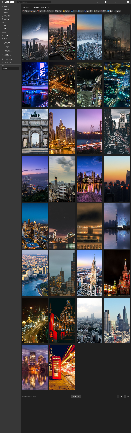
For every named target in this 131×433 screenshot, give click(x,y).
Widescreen (6, 62)
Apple (4, 38)
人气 (5, 29)
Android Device (7, 59)
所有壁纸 (5, 6)
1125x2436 (7, 46)
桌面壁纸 (5, 12)
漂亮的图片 (6, 16)
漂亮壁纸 (5, 19)
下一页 (76, 396)
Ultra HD (5, 35)
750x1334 (12, 54)
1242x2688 (7, 42)
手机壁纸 (5, 9)
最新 (5, 25)
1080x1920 (7, 50)
